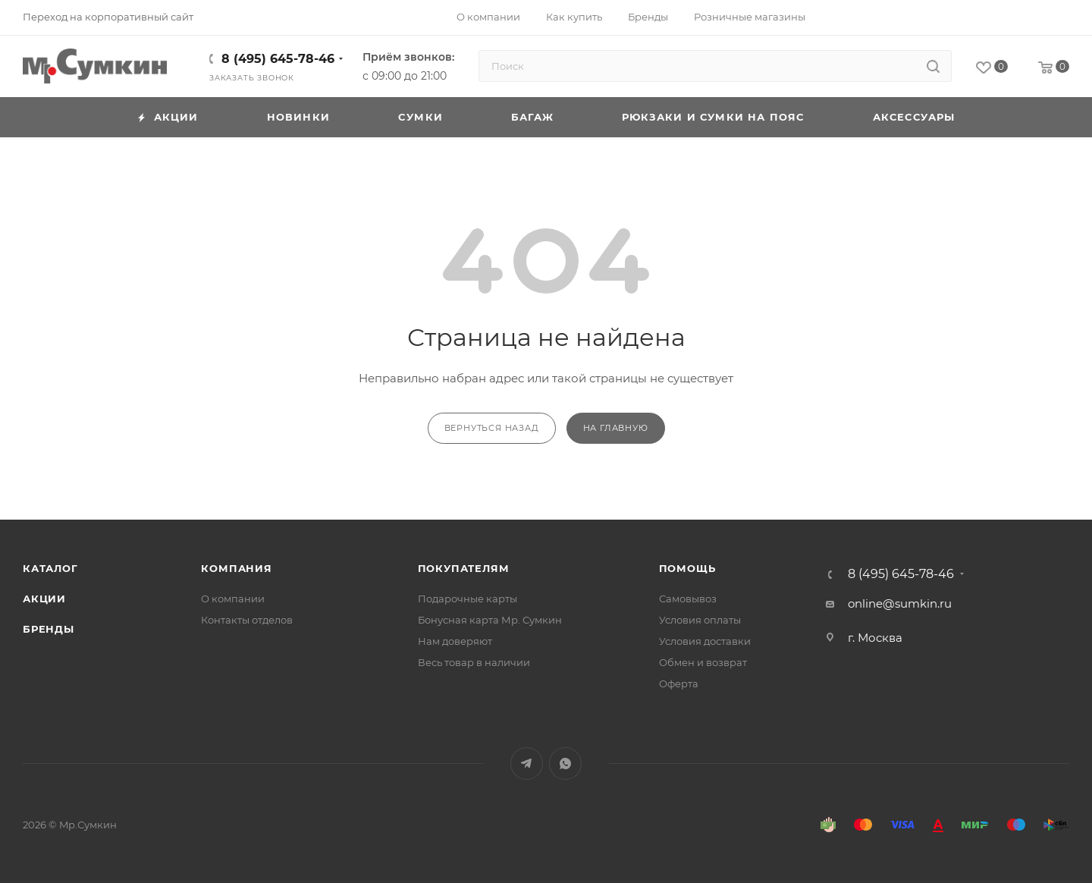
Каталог (50, 568)
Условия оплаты (700, 620)
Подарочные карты (467, 598)
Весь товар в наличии (474, 662)
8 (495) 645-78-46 (277, 59)
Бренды (48, 629)
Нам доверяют (455, 641)
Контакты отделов (247, 620)
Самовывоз (688, 598)
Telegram (526, 763)
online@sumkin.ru (900, 603)
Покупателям (464, 568)
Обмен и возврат (703, 662)
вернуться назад (491, 428)
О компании (233, 598)
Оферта (678, 683)
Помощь (687, 568)
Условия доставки (705, 641)
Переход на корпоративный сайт (108, 17)
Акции (44, 598)
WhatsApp (565, 763)
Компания (236, 568)
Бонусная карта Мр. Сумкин (490, 620)
